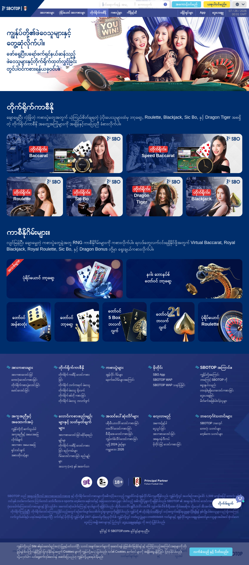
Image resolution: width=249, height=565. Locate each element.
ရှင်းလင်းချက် (18, 450)
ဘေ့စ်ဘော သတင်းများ (211, 434)
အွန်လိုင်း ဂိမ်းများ (114, 374)
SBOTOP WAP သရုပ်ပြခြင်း (169, 385)
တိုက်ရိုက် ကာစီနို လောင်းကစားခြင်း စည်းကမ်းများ (74, 448)
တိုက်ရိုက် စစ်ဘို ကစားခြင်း (72, 395)
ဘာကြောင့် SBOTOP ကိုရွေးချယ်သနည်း (213, 382)
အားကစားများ (47, 12)
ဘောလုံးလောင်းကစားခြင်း (24, 379)
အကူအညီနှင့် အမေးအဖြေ (24, 434)
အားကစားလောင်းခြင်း (164, 434)
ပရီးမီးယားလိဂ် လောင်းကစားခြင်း (122, 423)
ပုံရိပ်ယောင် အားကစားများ (72, 12)
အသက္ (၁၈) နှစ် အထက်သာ (74, 466)
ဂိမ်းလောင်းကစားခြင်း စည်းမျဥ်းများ (74, 458)
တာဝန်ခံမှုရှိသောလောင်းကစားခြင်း (217, 390)
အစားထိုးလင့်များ (20, 455)
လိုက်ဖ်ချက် (16, 439)
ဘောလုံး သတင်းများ (210, 428)
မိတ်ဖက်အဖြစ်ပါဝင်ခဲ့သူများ (213, 401)
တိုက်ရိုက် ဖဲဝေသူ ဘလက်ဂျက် (74, 401)
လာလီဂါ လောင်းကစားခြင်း (119, 428)
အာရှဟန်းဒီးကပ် (161, 439)
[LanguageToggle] (239, 4)
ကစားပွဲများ (116, 12)
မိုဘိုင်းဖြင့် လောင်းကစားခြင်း (167, 444)
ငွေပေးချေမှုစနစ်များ (131, 522)
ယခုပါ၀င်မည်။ (216, 4)
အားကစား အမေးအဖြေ (23, 445)
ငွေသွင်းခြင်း (159, 428)
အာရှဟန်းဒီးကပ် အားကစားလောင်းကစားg (48, 496)
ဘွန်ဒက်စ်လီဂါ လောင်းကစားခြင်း (122, 439)
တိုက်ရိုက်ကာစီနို (98, 12)
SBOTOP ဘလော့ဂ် (211, 423)
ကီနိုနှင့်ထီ (132, 12)
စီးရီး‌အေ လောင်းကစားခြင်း (119, 434)
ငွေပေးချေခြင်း (207, 395)
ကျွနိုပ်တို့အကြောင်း (209, 374)
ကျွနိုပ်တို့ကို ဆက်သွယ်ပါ (23, 429)
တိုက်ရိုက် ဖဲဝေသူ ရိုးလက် (72, 390)
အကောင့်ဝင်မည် (186, 4)
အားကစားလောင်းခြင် (22, 374)
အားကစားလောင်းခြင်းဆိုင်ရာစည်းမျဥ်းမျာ (76, 437)
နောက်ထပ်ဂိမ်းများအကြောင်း (120, 379)
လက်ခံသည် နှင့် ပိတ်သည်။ (211, 552)
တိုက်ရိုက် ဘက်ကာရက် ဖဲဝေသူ (74, 385)
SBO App (159, 374)
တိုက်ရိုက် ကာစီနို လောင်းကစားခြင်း (74, 377)
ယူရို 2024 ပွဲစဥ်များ (116, 444)
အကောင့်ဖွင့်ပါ (160, 423)
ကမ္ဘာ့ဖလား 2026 (115, 449)
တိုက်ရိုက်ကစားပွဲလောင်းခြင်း (25, 385)
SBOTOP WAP (162, 379)
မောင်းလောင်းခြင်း (20, 390)
